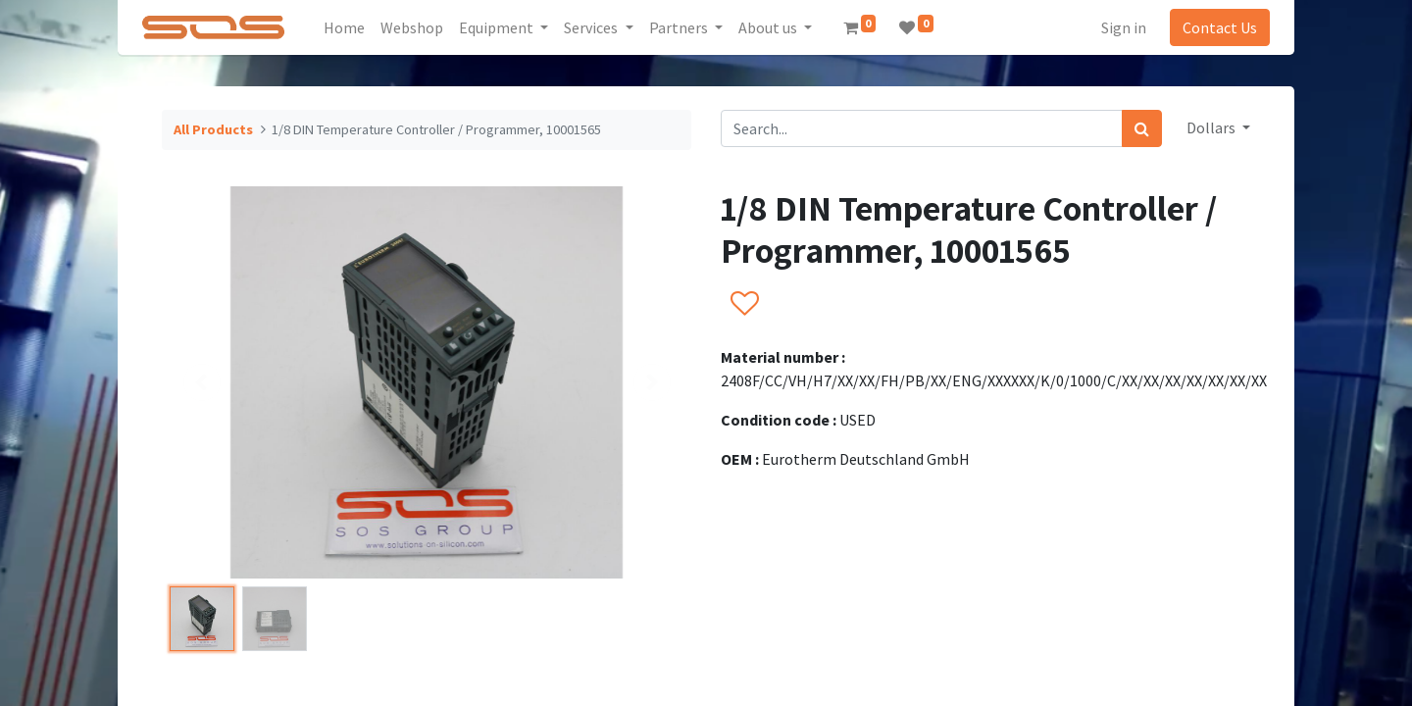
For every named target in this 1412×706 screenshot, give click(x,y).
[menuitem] (351, 27)
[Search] (1142, 128)
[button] (744, 305)
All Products (213, 129)
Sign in (1117, 27)
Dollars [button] (1212, 127)
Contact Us (1214, 27)
